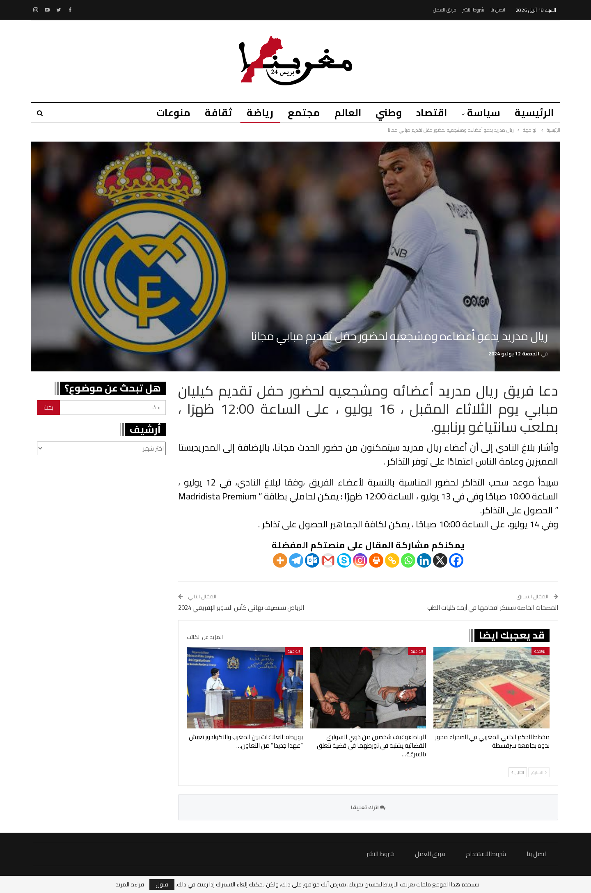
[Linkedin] (424, 560)
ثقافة (218, 112)
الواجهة (540, 651)
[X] (440, 560)
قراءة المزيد (130, 884)
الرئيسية (534, 112)
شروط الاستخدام (486, 854)
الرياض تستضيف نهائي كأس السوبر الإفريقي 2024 (241, 608)
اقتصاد (431, 112)
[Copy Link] (392, 560)
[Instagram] (360, 560)
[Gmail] (328, 560)
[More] (280, 560)
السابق (539, 772)
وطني (389, 112)
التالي (517, 772)
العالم (347, 112)
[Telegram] (296, 560)
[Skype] (344, 560)
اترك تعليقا (368, 807)
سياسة (483, 112)
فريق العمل (444, 9)
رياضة (260, 112)
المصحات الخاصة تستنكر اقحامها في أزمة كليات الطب (492, 608)
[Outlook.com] (312, 560)
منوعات (173, 112)
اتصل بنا (497, 9)
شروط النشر (473, 9)
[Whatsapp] (408, 560)
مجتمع (304, 112)
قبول (162, 884)
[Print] (376, 560)
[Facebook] (456, 560)
